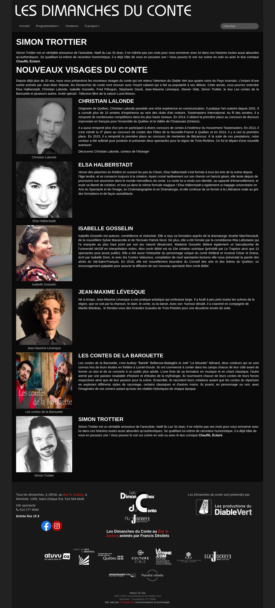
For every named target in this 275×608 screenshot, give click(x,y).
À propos (92, 26)
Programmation (47, 26)
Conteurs (72, 26)
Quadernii (126, 602)
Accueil (24, 26)
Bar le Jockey (73, 494)
